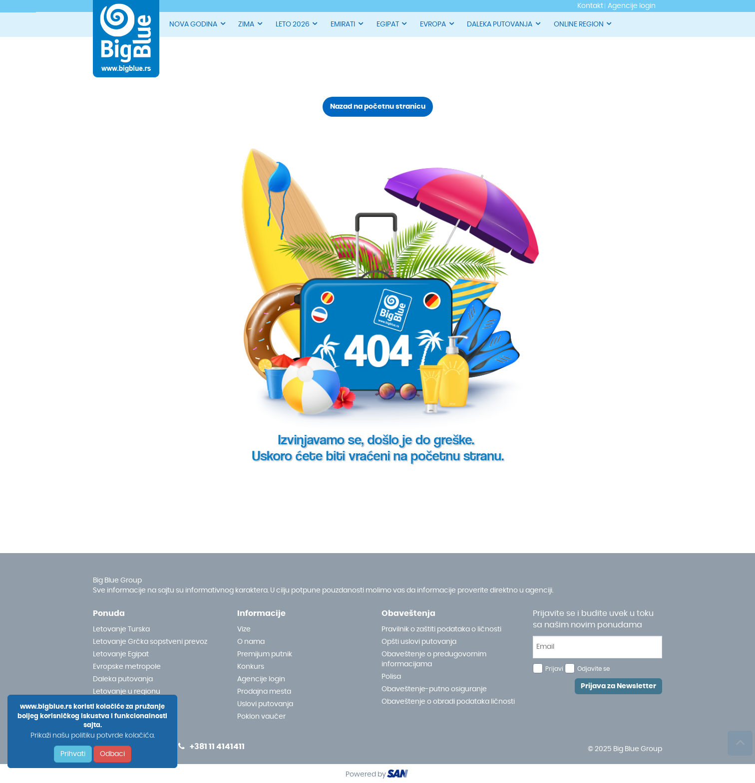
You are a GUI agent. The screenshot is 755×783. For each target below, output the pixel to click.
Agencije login (261, 679)
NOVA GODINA (198, 23)
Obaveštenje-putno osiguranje (434, 689)
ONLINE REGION (583, 23)
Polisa (391, 676)
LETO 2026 (297, 23)
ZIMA (251, 23)
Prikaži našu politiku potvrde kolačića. (92, 735)
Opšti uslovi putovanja (418, 641)
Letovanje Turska (121, 629)
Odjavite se (593, 669)
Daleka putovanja (123, 679)
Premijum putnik (264, 654)
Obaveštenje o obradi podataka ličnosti (448, 701)
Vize (244, 629)
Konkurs (250, 666)
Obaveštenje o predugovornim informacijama (433, 659)
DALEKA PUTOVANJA (504, 23)
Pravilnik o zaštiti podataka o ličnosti (441, 629)
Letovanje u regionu (126, 691)
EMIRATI (348, 23)
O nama (251, 641)
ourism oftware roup (398, 775)
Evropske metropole (127, 666)
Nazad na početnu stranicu (377, 106)
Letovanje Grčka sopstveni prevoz (150, 641)
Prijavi (554, 669)
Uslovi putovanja (265, 704)
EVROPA (437, 23)
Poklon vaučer (261, 716)
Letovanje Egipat (121, 654)
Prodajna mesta (264, 691)
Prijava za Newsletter (618, 686)
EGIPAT (392, 23)
